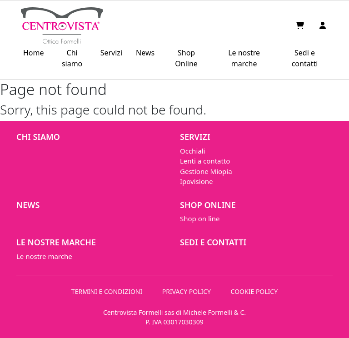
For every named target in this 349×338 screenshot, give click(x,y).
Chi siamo (72, 58)
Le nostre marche (244, 58)
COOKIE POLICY (254, 291)
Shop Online (186, 58)
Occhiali (192, 150)
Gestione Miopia (206, 171)
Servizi (111, 53)
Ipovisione (196, 181)
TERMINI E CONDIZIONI (106, 291)
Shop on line (199, 218)
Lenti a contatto (205, 160)
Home (33, 53)
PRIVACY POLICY (186, 291)
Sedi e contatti (305, 58)
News (145, 53)
